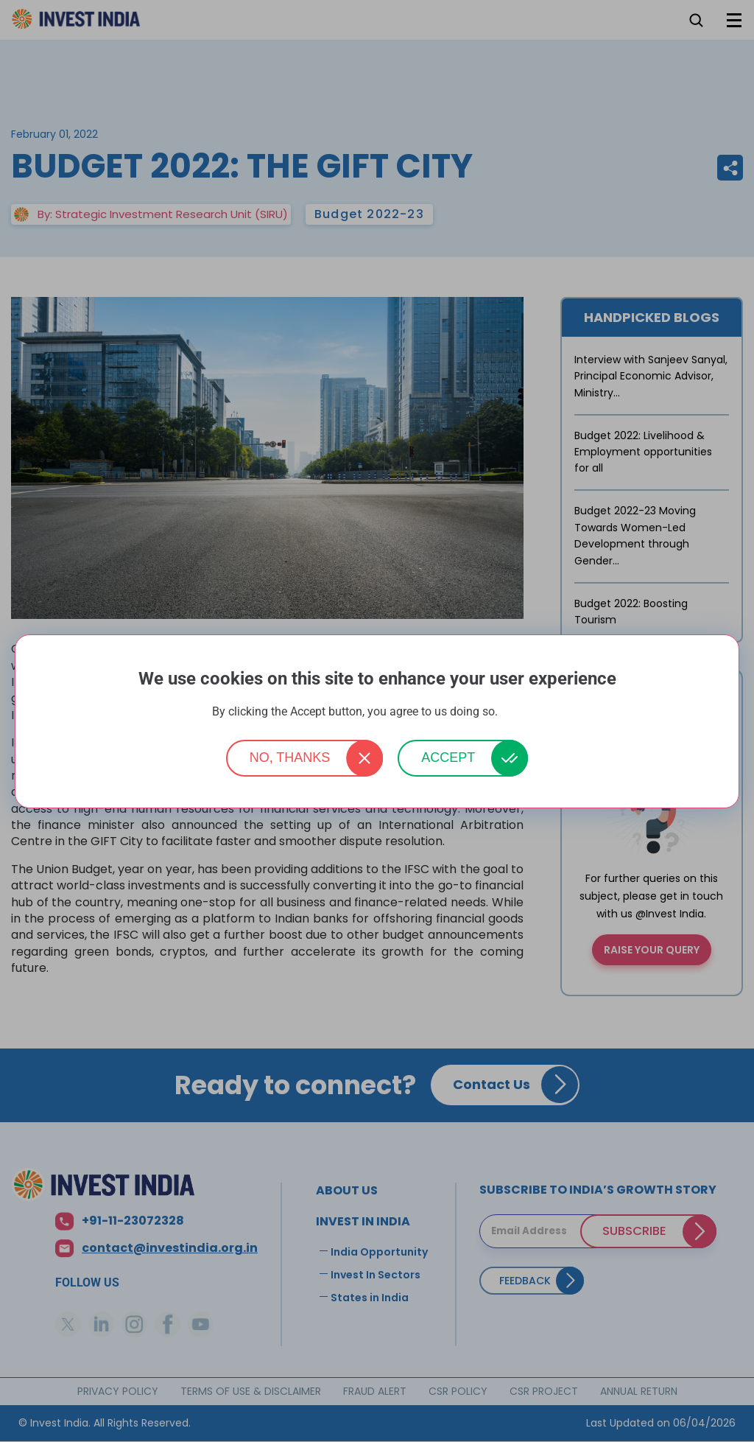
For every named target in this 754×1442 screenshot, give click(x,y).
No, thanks (290, 757)
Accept (448, 757)
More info (521, 712)
